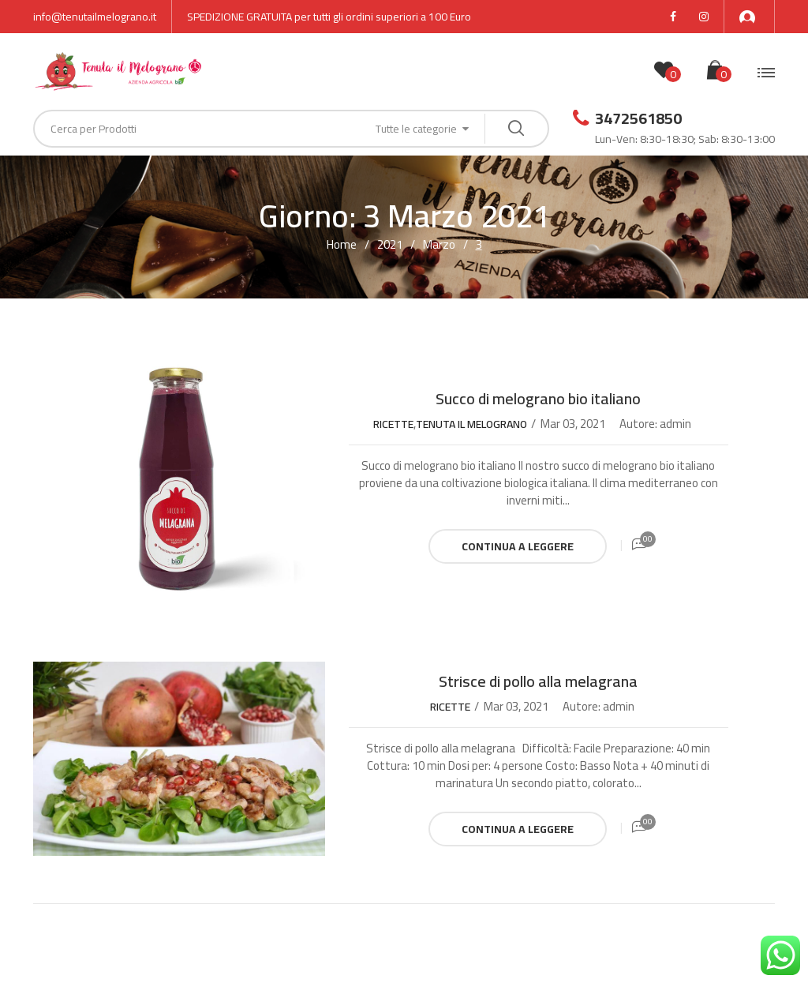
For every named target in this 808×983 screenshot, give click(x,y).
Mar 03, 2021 (573, 424)
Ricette (393, 424)
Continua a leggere (518, 546)
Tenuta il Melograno (471, 424)
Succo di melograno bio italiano (538, 398)
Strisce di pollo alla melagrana (538, 681)
